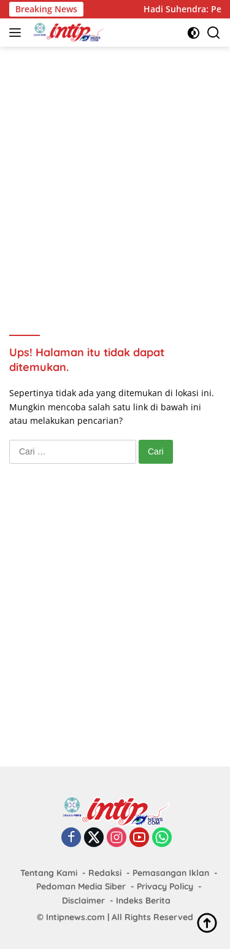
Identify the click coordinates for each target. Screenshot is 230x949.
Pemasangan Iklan (170, 872)
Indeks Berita (143, 900)
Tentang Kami (48, 872)
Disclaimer (83, 900)
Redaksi (104, 872)
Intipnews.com (75, 917)
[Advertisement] (115, 174)
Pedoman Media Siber (81, 886)
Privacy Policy (165, 886)
